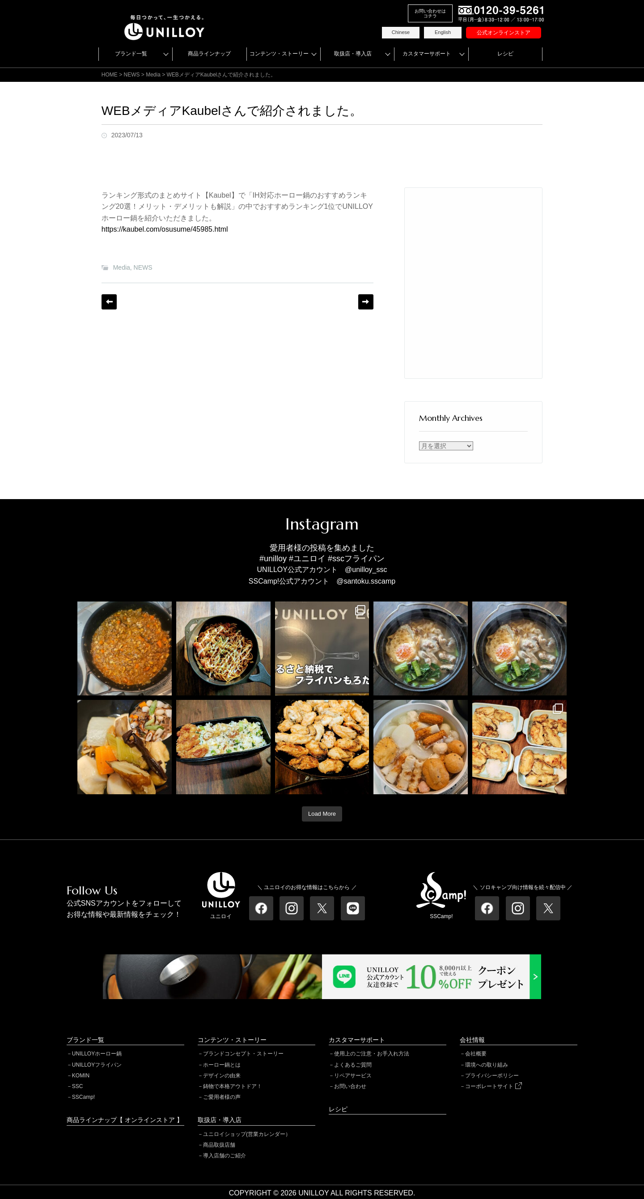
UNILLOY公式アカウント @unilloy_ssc (322, 569)
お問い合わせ (350, 1086)
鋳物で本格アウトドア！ (232, 1086)
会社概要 (476, 1054)
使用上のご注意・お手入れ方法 (371, 1054)
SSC (77, 1086)
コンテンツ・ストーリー (279, 54)
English (443, 32)
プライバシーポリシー (492, 1075)
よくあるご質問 (353, 1065)
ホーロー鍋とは (222, 1065)
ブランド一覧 (131, 54)
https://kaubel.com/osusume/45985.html (165, 229)
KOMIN (80, 1075)
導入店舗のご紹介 (224, 1155)
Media (121, 267)
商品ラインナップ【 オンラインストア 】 (125, 1119)
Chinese (401, 32)
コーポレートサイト (493, 1086)
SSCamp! (83, 1097)
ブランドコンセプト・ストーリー (243, 1054)
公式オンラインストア (503, 33)
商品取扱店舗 (219, 1145)
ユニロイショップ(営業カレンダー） (247, 1134)
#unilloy (273, 558)
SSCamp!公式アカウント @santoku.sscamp (322, 581)
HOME (110, 75)
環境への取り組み (486, 1065)
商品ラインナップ (209, 54)
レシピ (505, 54)
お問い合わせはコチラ (430, 13)
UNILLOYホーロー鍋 (97, 1054)
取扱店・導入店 (353, 54)
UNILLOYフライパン (97, 1065)
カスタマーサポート (426, 54)
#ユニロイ (307, 558)
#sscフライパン (356, 558)
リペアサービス (353, 1075)
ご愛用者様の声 (222, 1097)
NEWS (143, 267)
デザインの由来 (222, 1075)
